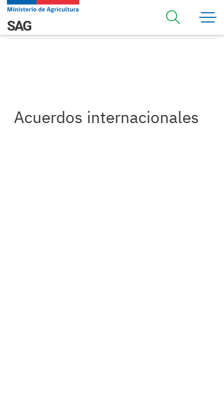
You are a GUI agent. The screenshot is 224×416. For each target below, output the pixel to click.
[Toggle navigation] (173, 17)
